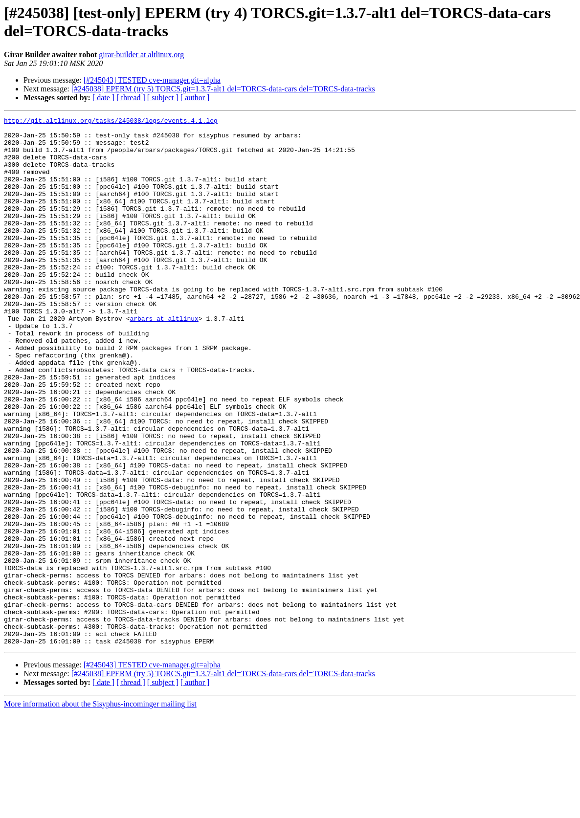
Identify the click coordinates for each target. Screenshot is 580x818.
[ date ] (103, 97)
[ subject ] (162, 97)
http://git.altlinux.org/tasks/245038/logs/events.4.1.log (111, 121)
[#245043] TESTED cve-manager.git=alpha (152, 80)
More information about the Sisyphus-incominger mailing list (100, 809)
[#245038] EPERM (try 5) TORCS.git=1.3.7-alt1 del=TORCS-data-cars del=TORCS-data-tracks (223, 89)
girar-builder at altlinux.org (141, 54)
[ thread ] (130, 97)
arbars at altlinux (164, 359)
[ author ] (195, 97)
